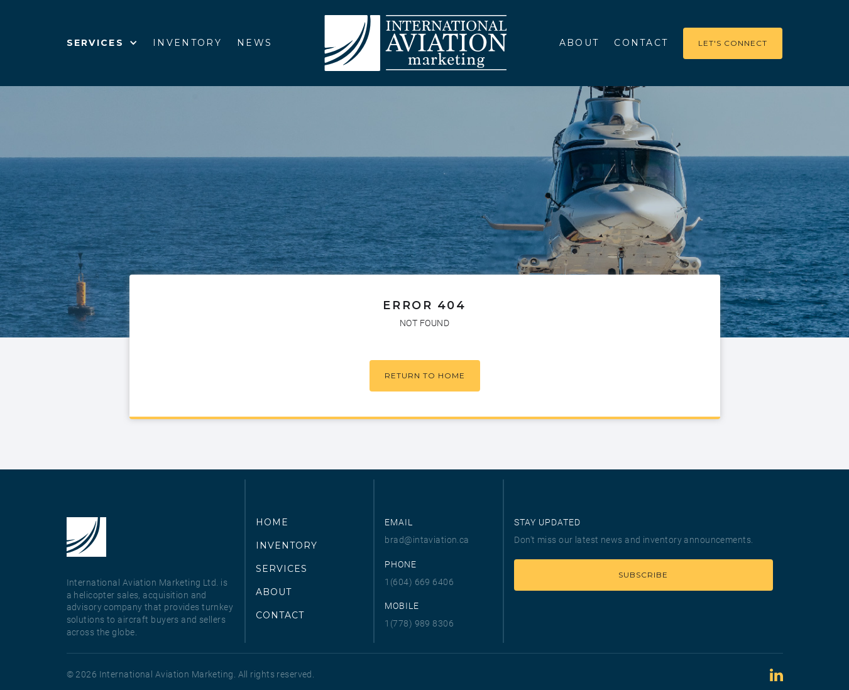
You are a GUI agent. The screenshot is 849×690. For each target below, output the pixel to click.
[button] (102, 42)
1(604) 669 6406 (419, 582)
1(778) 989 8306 (419, 623)
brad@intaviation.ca (427, 540)
